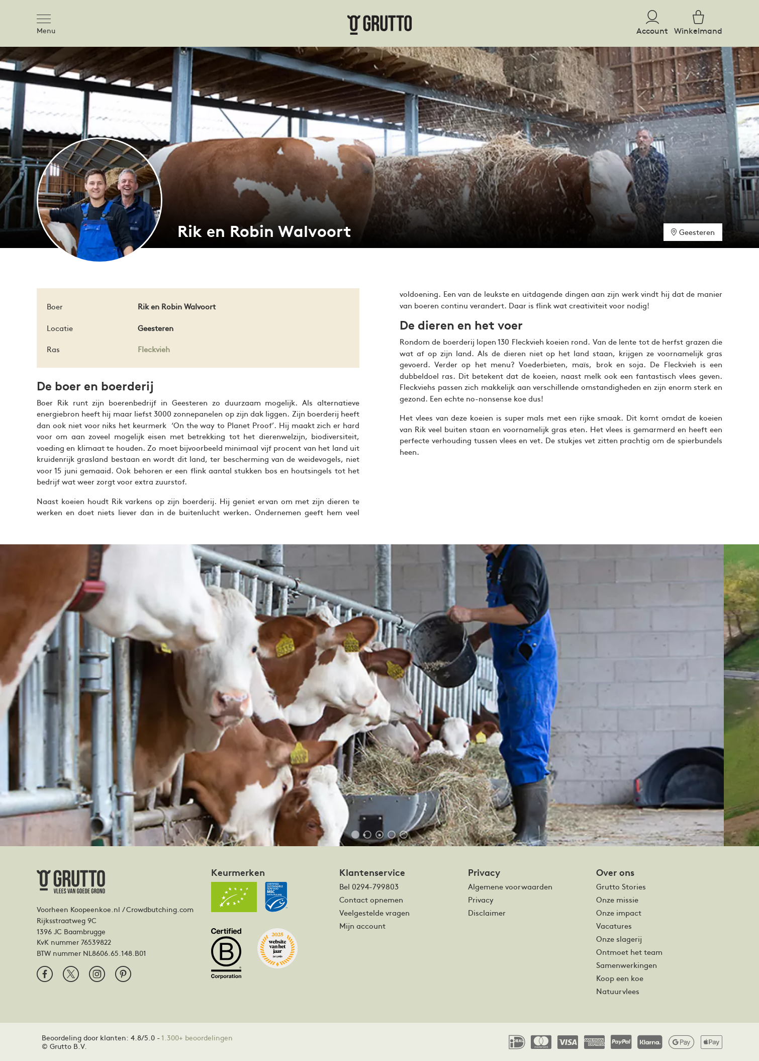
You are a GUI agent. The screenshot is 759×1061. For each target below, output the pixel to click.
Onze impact (618, 912)
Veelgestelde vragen (374, 912)
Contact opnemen (371, 899)
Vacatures (614, 925)
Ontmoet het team (629, 951)
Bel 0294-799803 (369, 886)
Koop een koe (619, 978)
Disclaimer (487, 912)
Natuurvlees (617, 991)
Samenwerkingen (626, 964)
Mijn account (362, 925)
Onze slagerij (619, 938)
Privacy (481, 899)
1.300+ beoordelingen (197, 1037)
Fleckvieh (154, 349)
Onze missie (617, 899)
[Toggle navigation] (47, 17)
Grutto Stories (621, 886)
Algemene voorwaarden (510, 886)
